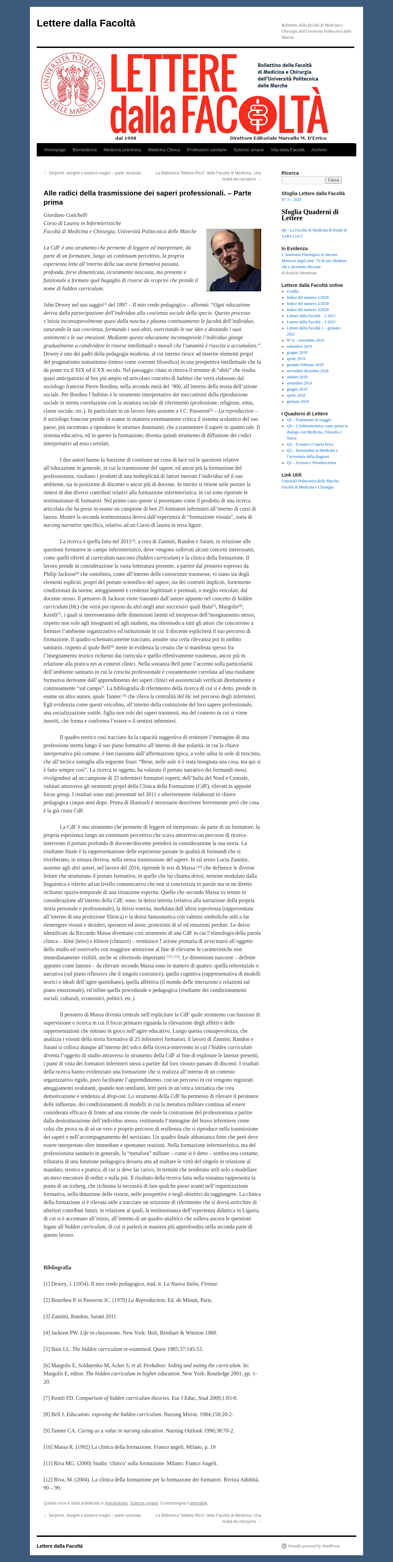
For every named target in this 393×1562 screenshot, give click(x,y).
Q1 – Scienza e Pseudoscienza (311, 462)
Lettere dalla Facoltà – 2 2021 (311, 315)
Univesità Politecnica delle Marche (310, 481)
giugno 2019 (297, 352)
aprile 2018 (296, 395)
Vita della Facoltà (288, 149)
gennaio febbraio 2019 (305, 364)
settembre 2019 (299, 346)
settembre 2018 (299, 383)
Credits (293, 291)
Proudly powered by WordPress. (314, 1546)
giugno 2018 (297, 389)
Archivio (319, 149)
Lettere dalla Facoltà (86, 23)
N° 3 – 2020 (291, 199)
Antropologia (116, 1503)
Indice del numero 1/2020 (308, 297)
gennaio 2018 (298, 401)
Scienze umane (249, 149)
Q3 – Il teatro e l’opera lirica (310, 444)
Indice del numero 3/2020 (308, 309)
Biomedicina (85, 149)
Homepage (55, 149)
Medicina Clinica (164, 149)
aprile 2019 (296, 358)
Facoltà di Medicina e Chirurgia (307, 487)
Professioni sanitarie (207, 149)
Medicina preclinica (122, 149)
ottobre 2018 (297, 377)
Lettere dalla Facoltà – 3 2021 (311, 322)
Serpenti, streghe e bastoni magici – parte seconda (92, 173)
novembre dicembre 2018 (308, 370)
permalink (198, 1503)
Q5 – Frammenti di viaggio (309, 419)
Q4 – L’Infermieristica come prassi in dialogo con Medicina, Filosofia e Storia (317, 432)
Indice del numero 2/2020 (308, 303)
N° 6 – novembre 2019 (305, 340)
